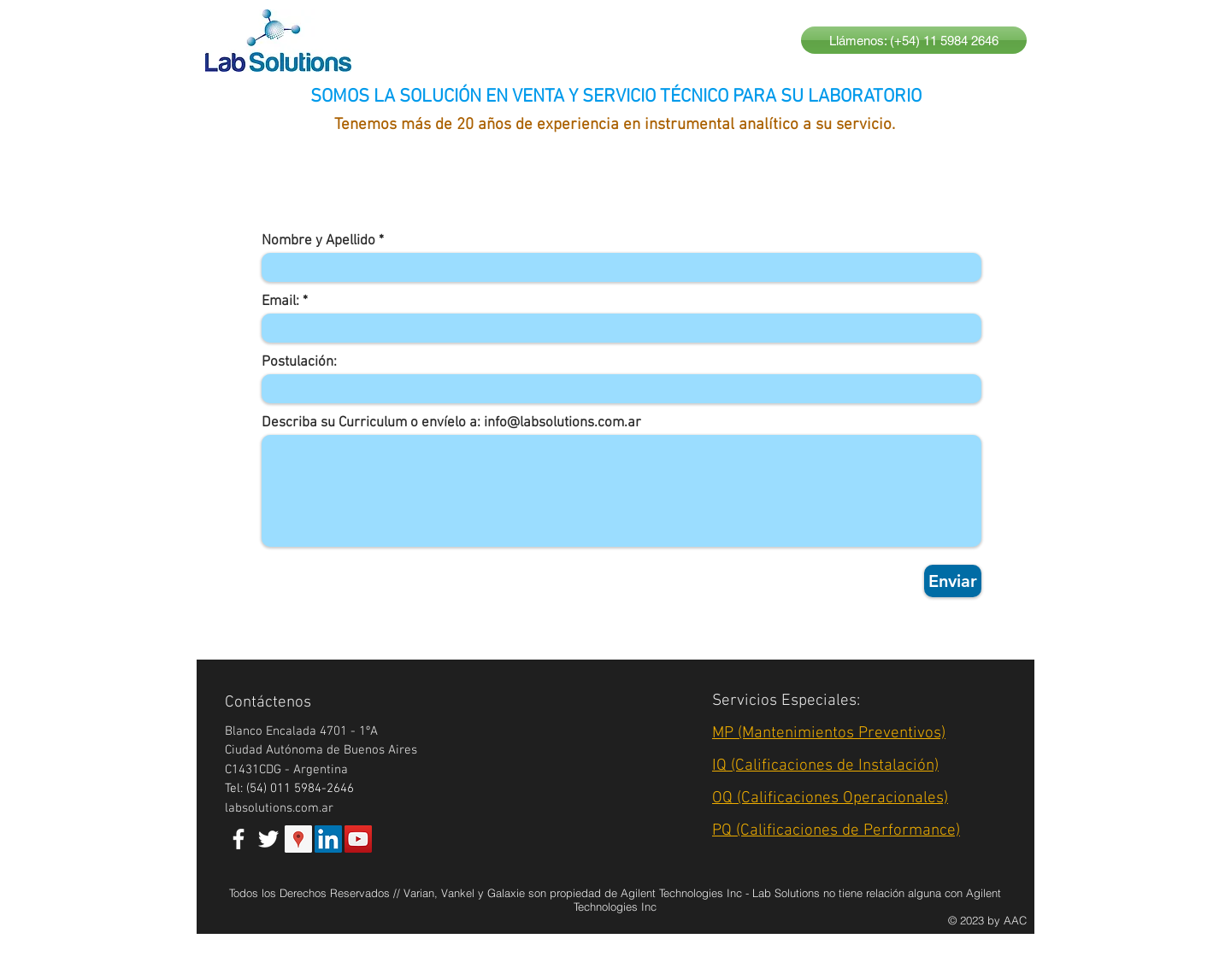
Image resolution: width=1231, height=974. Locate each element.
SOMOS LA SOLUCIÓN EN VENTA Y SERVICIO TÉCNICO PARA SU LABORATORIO (616, 97)
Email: (280, 302)
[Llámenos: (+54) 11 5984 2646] (914, 40)
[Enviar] (952, 581)
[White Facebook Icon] (238, 839)
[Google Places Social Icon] (298, 839)
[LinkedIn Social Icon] (328, 839)
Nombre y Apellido (318, 241)
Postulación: (299, 362)
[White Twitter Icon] (268, 839)
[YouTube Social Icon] (358, 839)
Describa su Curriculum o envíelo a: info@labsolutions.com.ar (451, 423)
